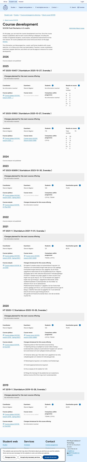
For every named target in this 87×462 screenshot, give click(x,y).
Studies (16, 15)
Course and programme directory (30, 15)
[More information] (53, 85)
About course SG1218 (48, 15)
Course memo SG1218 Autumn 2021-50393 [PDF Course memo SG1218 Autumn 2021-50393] (32, 257)
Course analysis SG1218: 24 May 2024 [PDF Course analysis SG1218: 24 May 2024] (11, 206)
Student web (13, 1)
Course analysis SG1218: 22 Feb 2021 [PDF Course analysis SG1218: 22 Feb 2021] (11, 346)
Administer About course (76, 28)
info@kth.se (70, 451)
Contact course (50, 448)
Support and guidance (9, 448)
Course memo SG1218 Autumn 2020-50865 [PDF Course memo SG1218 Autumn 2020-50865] (32, 336)
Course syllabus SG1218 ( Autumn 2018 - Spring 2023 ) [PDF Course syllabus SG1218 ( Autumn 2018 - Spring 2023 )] (11, 257)
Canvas (26, 448)
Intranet (21, 1)
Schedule (27, 445)
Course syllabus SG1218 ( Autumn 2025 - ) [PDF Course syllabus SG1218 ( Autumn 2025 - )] (11, 96)
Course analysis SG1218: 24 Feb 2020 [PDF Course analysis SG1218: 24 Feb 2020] (11, 425)
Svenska (81, 7)
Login (82, 1)
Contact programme (52, 445)
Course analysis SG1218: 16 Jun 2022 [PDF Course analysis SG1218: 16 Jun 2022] (12, 266)
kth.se (5, 1)
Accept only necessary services (30, 457)
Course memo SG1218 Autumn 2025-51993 (31, 139)
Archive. (5, 41)
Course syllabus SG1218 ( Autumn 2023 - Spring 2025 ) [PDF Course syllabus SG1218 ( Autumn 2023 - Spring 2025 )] (12, 196)
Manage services (10, 457)
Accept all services (50, 457)
